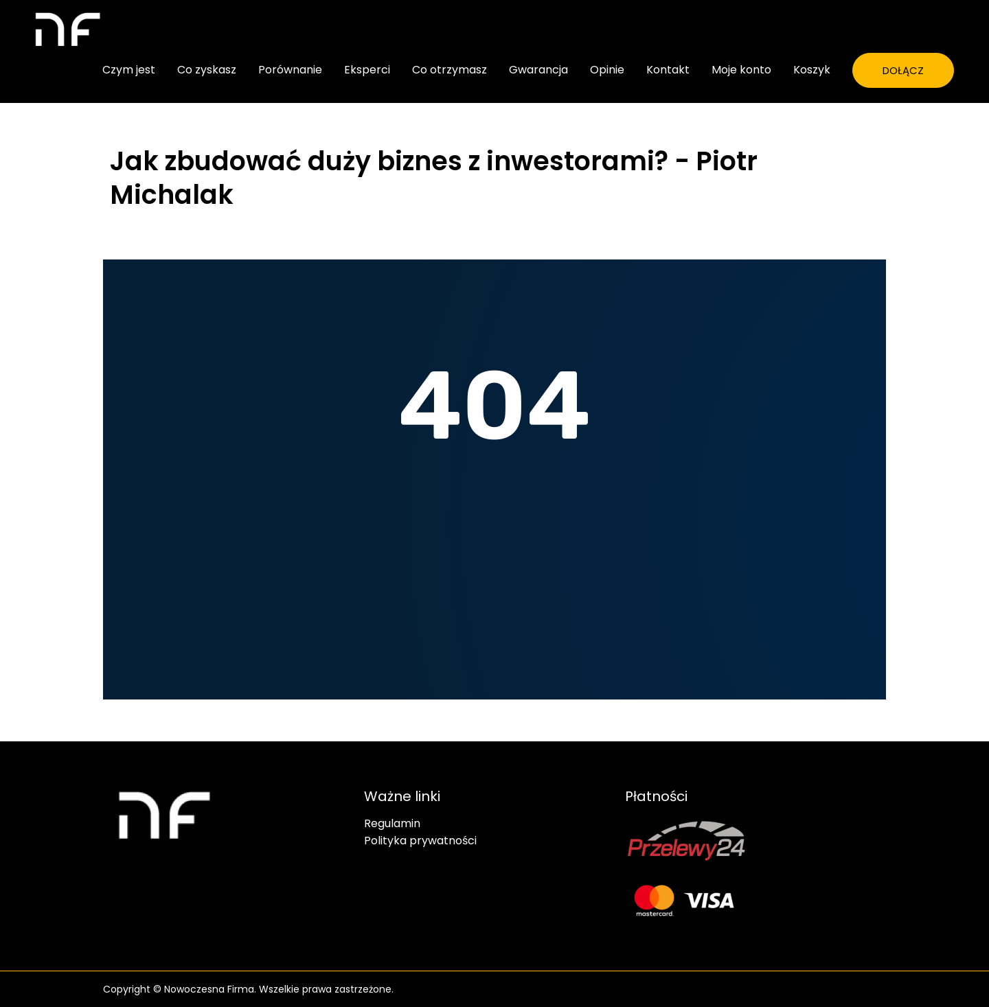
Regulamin (392, 824)
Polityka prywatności (420, 841)
